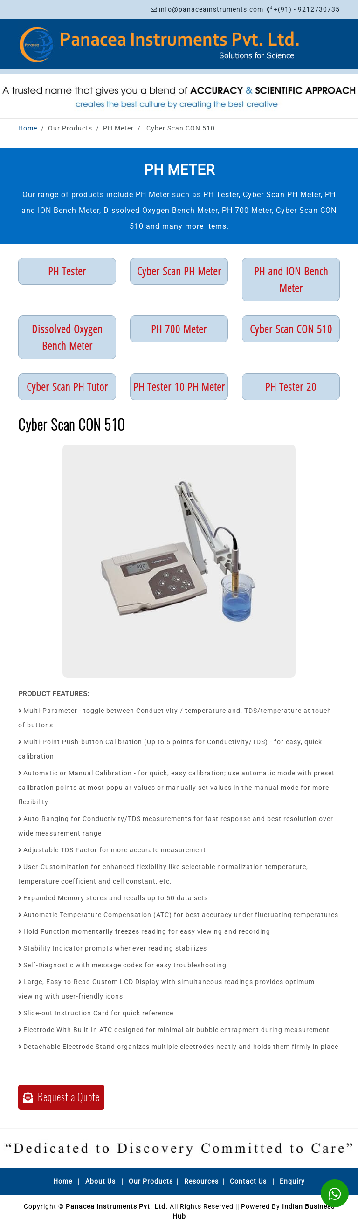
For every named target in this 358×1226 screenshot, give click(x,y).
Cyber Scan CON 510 (291, 328)
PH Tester (67, 271)
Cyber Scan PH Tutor (67, 386)
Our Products (151, 1181)
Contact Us (248, 1181)
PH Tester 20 (291, 386)
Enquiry (292, 1181)
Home (27, 128)
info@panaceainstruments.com (211, 9)
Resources (201, 1181)
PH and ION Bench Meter (291, 279)
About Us (100, 1181)
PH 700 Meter (179, 328)
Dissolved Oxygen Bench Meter (67, 337)
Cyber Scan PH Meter (179, 271)
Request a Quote (61, 1097)
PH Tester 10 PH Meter (179, 386)
